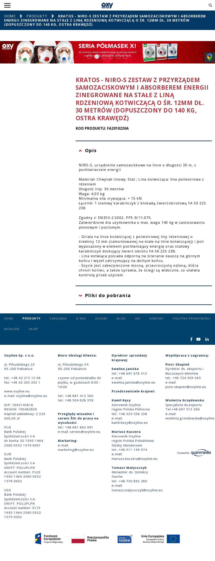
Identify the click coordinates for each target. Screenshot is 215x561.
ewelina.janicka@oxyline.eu (133, 382)
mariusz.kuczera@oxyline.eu (134, 458)
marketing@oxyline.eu (76, 449)
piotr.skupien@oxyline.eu (185, 387)
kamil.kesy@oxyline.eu (130, 422)
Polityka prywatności (192, 318)
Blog (121, 318)
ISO (137, 318)
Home (10, 16)
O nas (81, 318)
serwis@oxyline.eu (85, 431)
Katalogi (12, 329)
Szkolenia (58, 318)
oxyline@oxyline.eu (31, 396)
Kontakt (157, 318)
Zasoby (101, 318)
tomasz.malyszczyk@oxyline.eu (137, 490)
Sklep (33, 329)
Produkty (36, 16)
